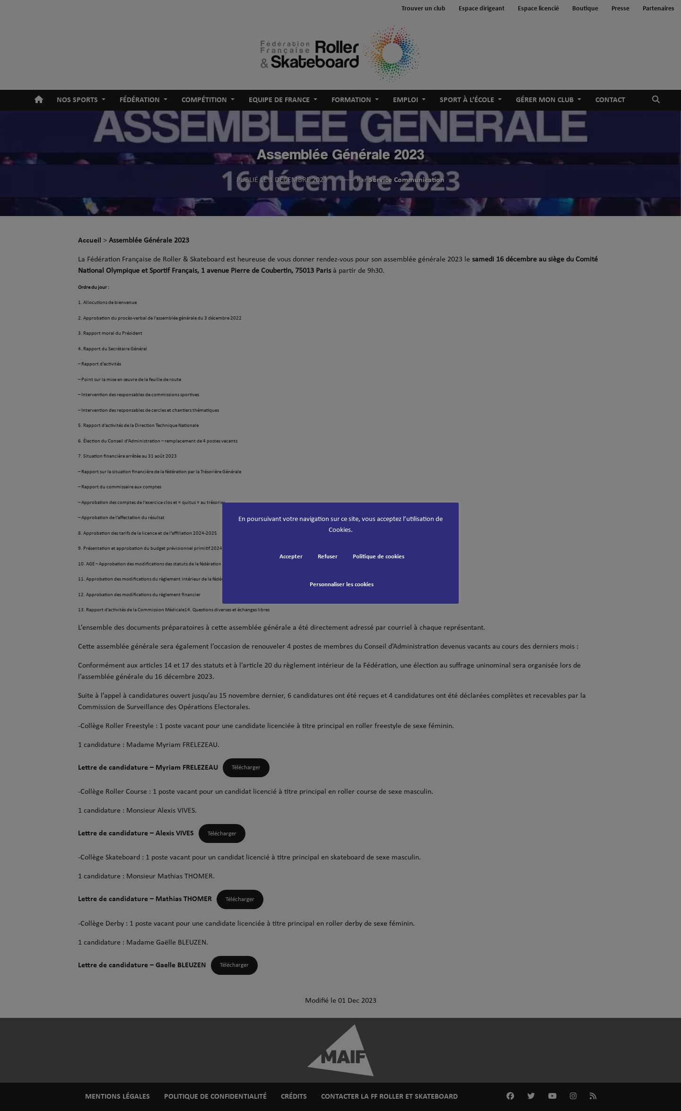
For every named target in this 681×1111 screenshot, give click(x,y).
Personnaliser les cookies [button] (342, 585)
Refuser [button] (328, 557)
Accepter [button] (291, 557)
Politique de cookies (378, 557)
